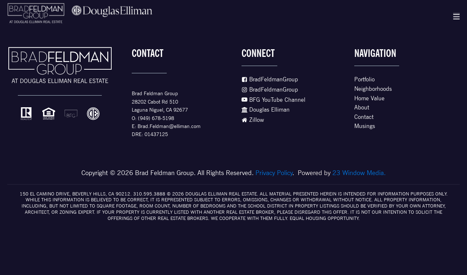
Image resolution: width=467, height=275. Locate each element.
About (361, 107)
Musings (364, 126)
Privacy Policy (274, 173)
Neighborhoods (373, 88)
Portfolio (364, 79)
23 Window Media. (359, 173)
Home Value (369, 98)
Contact (364, 116)
